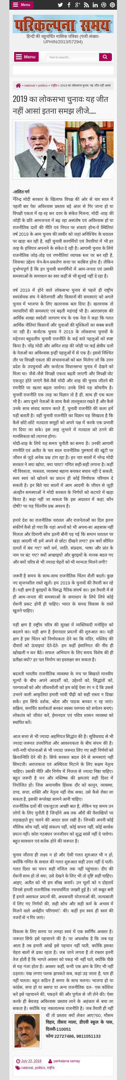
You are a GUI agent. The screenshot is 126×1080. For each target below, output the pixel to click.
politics (40, 1068)
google (77, 5)
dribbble (103, 5)
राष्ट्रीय (50, 1068)
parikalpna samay (67, 1061)
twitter (60, 5)
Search (105, 57)
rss (86, 5)
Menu (25, 5)
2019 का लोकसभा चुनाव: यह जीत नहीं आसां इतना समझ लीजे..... (60, 104)
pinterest (112, 5)
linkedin (95, 5)
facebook (69, 5)
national (27, 1068)
